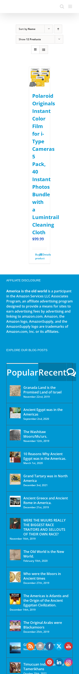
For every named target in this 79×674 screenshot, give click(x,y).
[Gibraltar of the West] (15, 647)
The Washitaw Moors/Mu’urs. (35, 434)
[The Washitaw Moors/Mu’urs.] (15, 434)
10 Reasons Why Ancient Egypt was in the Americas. (44, 456)
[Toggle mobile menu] (70, 6)
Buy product (37, 256)
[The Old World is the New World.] (15, 554)
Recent (52, 372)
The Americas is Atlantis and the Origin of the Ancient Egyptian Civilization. (45, 600)
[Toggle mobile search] (62, 6)
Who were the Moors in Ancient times (42, 576)
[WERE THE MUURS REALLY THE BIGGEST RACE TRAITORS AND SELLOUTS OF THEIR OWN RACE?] (15, 523)
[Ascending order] (58, 29)
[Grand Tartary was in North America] (15, 479)
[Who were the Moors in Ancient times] (15, 576)
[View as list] (44, 49)
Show (30, 39)
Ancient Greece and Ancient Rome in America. (45, 500)
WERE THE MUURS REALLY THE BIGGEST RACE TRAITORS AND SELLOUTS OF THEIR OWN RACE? (44, 527)
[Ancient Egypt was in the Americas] (15, 412)
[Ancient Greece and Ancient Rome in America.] (15, 501)
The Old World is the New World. (43, 554)
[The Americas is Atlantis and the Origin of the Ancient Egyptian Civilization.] (15, 599)
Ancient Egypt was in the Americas (43, 412)
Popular (22, 372)
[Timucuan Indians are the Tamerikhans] (15, 667)
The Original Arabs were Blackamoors (42, 625)
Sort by (27, 29)
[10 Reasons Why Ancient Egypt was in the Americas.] (15, 457)
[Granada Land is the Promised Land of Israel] (15, 390)
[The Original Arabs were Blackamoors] (15, 625)
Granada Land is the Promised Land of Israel (42, 390)
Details (45, 254)
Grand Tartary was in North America (45, 478)
